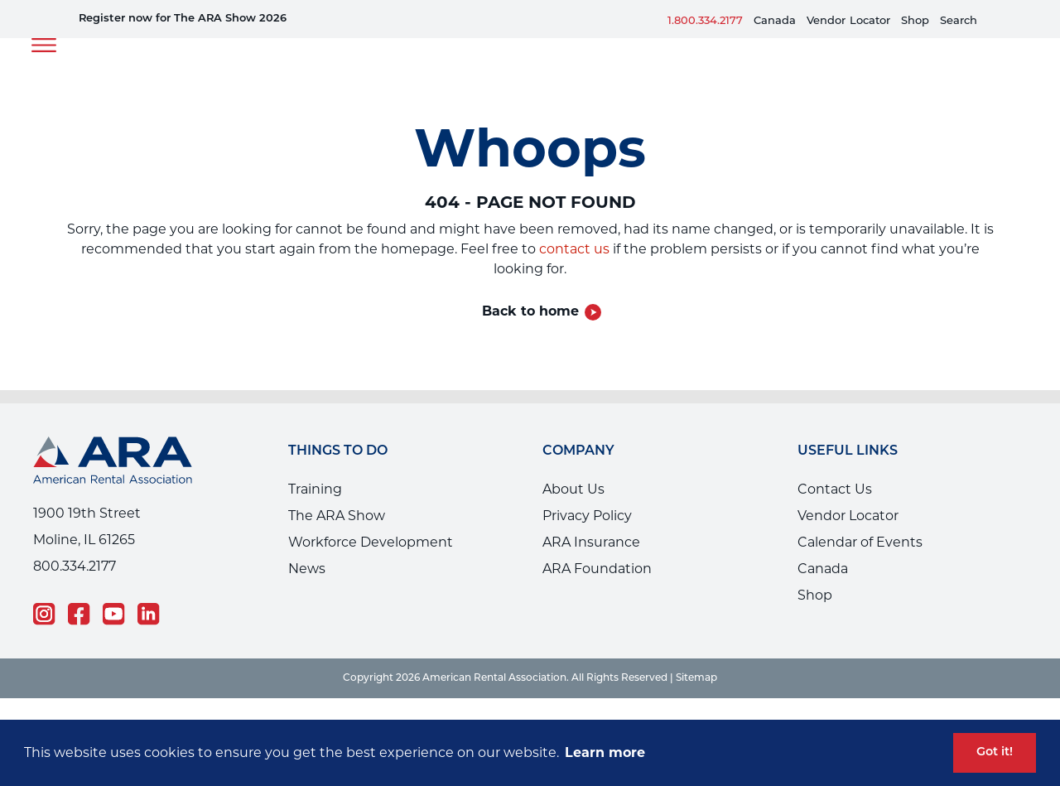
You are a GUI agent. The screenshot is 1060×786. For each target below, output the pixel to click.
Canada (775, 21)
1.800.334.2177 (705, 21)
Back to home (530, 311)
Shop (915, 21)
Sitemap (696, 678)
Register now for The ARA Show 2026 (182, 18)
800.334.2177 (74, 566)
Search (958, 21)
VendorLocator (848, 21)
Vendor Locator (848, 515)
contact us (574, 249)
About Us (573, 489)
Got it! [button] (994, 752)
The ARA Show (336, 515)
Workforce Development (370, 542)
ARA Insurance (591, 542)
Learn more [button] (605, 752)
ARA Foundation (597, 568)
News (306, 568)
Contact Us (834, 489)
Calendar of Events (860, 542)
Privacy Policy (587, 515)
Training (315, 489)
